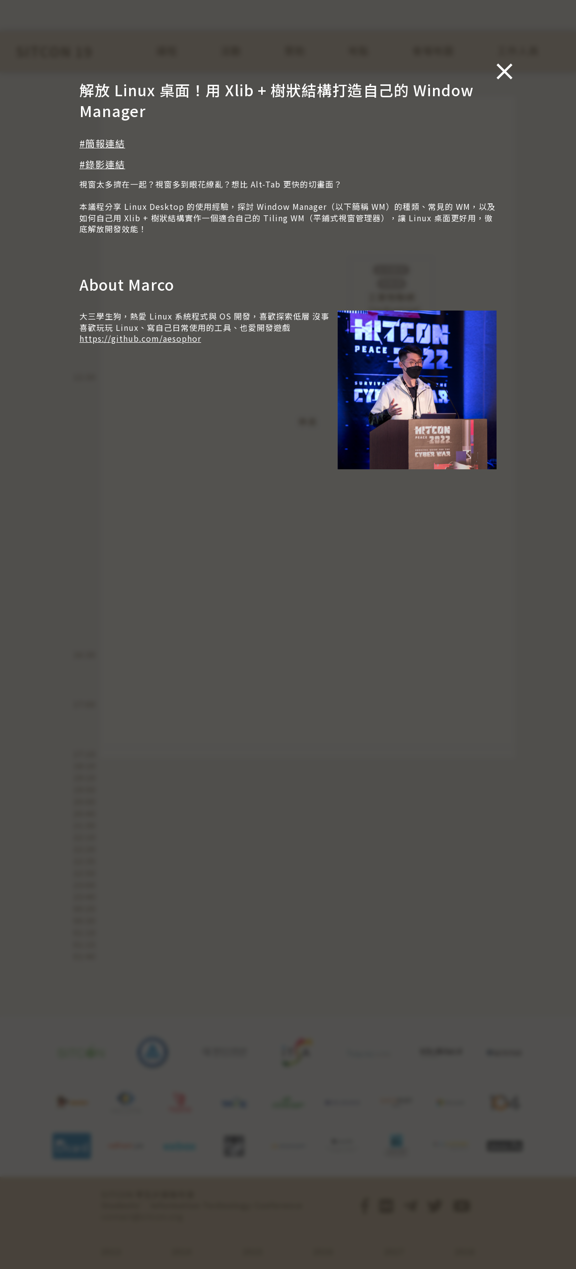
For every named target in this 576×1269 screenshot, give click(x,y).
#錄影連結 (102, 164)
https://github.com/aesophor (140, 338)
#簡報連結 (102, 143)
